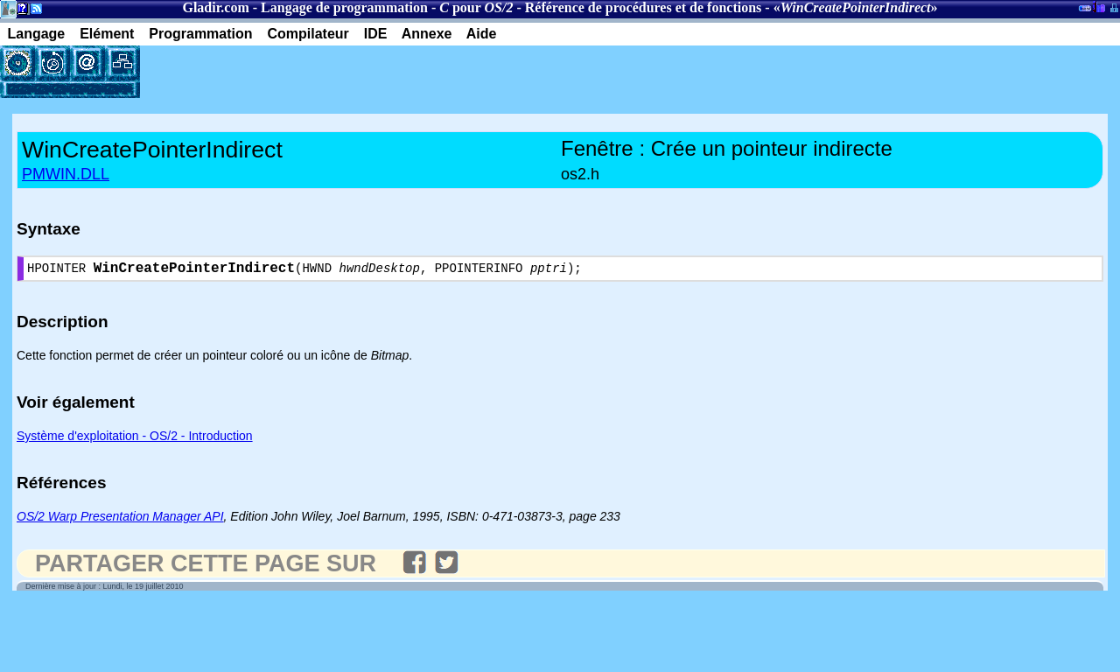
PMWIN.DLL (65, 174)
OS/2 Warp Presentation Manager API (120, 520)
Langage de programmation (344, 7)
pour (476, 7)
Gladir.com (215, 7)
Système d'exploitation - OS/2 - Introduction (135, 439)
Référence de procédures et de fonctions (643, 7)
